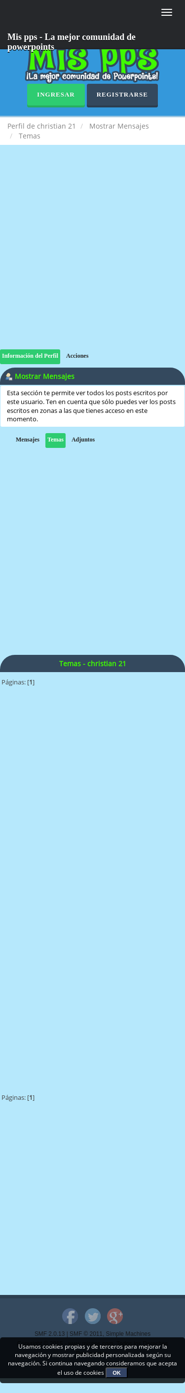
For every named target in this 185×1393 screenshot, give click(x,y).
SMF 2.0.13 (50, 1333)
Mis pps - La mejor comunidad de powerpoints (71, 40)
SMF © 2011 (86, 1333)
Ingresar (56, 94)
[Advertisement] (92, 257)
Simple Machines (128, 1333)
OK (116, 1373)
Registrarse (122, 94)
